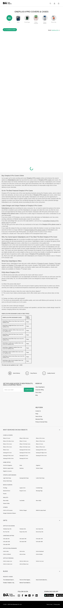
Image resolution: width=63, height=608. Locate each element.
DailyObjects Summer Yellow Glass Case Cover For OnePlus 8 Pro (13, 330)
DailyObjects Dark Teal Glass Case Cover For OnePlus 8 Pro (13, 335)
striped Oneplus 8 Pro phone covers (35, 230)
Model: (50, 30)
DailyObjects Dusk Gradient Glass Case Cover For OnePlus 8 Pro (13, 352)
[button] (31, 430)
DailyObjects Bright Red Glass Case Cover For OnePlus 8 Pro (13, 326)
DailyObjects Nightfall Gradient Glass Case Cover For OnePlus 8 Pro (12, 348)
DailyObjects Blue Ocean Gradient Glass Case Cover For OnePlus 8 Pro (13, 361)
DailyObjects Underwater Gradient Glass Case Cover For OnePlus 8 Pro (13, 343)
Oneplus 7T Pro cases (14, 265)
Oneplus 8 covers (43, 263)
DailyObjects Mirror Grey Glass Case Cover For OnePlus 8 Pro (13, 321)
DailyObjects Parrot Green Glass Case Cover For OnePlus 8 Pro (13, 356)
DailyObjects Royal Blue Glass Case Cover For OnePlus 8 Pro (13, 339)
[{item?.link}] (10, 595)
